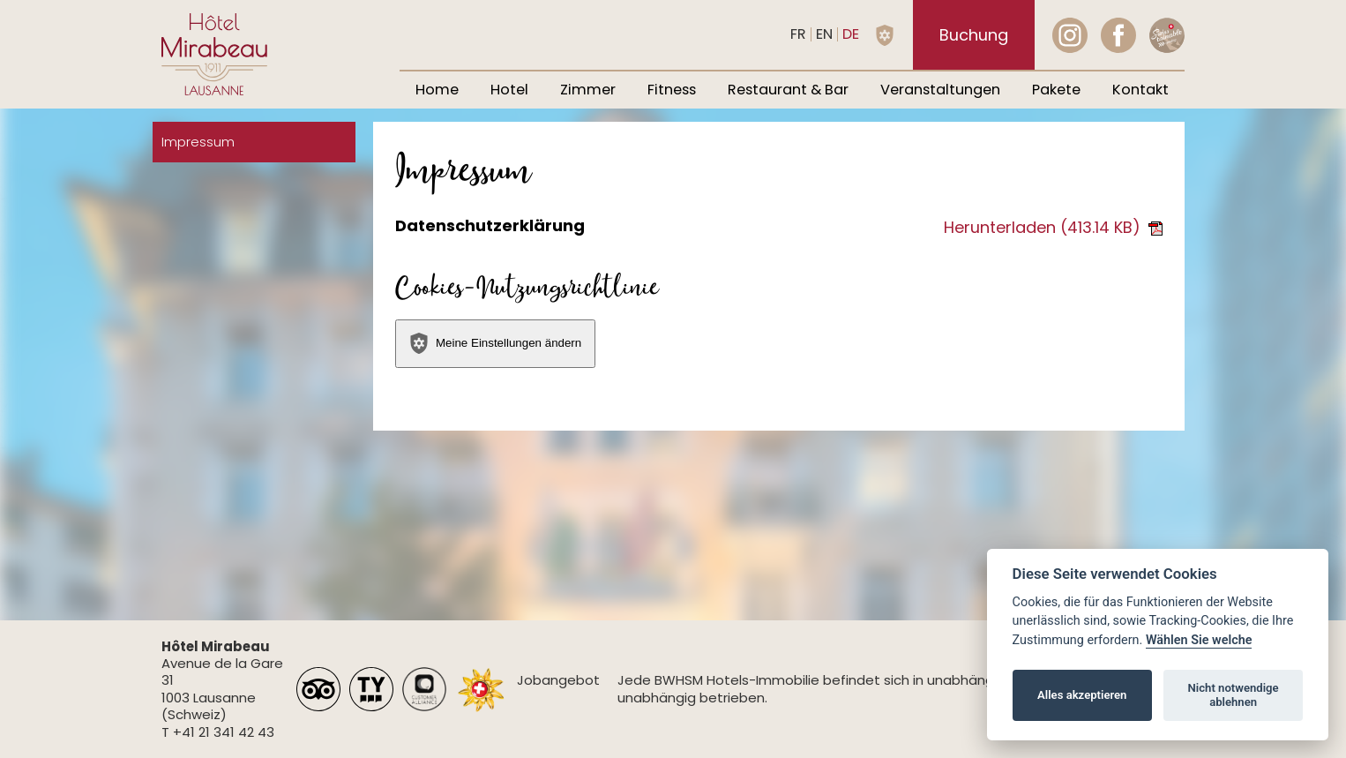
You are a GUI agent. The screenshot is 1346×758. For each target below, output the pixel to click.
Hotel (509, 89)
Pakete (1056, 89)
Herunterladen (1053, 227)
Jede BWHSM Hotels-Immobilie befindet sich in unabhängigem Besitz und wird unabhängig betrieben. (873, 689)
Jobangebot (558, 680)
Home (437, 89)
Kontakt (1140, 89)
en (824, 34)
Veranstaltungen (940, 89)
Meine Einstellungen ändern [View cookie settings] (494, 343)
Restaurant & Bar (788, 89)
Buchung (973, 35)
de (850, 34)
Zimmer (588, 89)
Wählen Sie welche (1199, 640)
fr (798, 34)
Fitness (671, 89)
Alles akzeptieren (1081, 695)
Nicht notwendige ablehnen (1233, 695)
